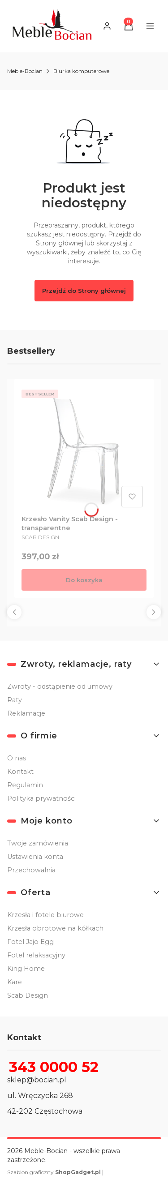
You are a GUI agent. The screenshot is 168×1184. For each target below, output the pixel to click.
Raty (14, 700)
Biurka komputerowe (81, 71)
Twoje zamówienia (37, 843)
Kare (14, 982)
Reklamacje (26, 713)
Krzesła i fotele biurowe (45, 915)
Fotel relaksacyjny (36, 955)
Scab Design (27, 995)
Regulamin (25, 785)
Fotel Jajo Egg (30, 942)
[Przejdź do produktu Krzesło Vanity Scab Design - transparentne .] (84, 448)
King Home (26, 969)
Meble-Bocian (25, 71)
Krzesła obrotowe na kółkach (55, 928)
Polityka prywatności (41, 798)
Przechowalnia (31, 870)
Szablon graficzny (54, 1172)
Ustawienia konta (35, 857)
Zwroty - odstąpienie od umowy (59, 686)
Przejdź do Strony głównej (84, 290)
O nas (16, 758)
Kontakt (20, 772)
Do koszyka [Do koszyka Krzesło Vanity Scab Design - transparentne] (84, 579)
